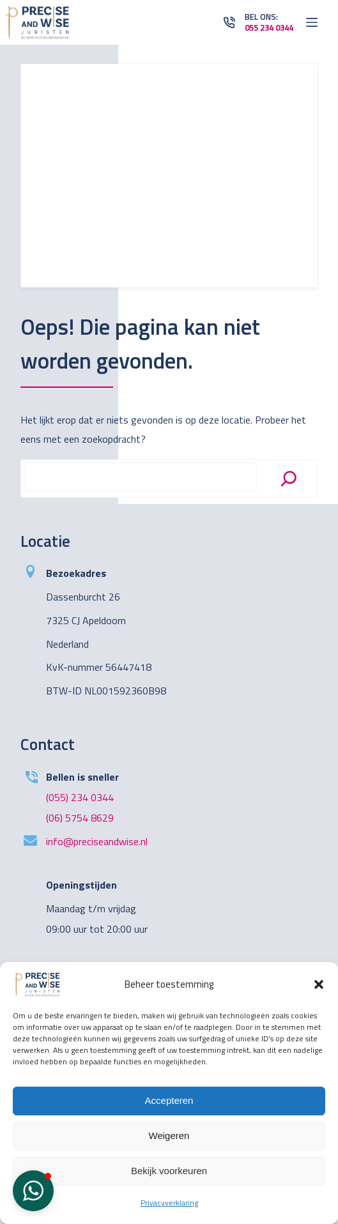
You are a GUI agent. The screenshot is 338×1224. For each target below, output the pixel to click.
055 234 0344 (269, 27)
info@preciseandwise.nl (97, 841)
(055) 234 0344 (80, 797)
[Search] (288, 478)
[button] (318, 984)
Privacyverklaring (169, 1203)
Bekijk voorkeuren (169, 1170)
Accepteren (169, 1100)
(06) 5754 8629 (80, 817)
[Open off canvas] (312, 22)
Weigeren (169, 1135)
